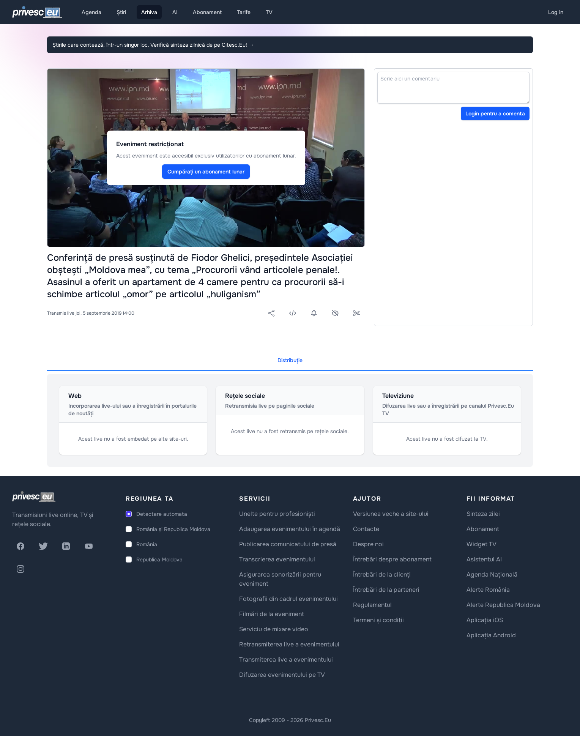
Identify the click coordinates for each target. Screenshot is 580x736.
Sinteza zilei (483, 514)
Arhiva (149, 12)
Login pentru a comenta (495, 113)
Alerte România (488, 590)
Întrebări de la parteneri (386, 590)
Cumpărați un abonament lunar (205, 171)
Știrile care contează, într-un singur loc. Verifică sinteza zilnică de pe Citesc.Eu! (153, 44)
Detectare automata (161, 514)
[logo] (33, 496)
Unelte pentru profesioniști (277, 514)
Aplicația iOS (485, 620)
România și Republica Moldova (173, 529)
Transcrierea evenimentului (277, 559)
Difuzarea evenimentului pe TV (282, 675)
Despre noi (368, 544)
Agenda (91, 12)
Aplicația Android (491, 635)
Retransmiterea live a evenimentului (289, 644)
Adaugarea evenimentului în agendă (289, 529)
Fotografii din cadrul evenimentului (288, 599)
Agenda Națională (492, 574)
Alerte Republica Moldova (503, 605)
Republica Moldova (159, 559)
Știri (121, 12)
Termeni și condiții (378, 620)
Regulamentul (372, 605)
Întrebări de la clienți (382, 574)
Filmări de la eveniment (271, 614)
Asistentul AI (484, 559)
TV (269, 12)
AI (175, 12)
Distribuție (290, 360)
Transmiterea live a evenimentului (286, 660)
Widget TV (481, 544)
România (146, 544)
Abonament (207, 12)
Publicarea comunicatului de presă (287, 544)
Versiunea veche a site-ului (391, 514)
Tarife (244, 12)
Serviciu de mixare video (273, 629)
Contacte (366, 529)
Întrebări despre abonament (392, 559)
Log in (555, 12)
